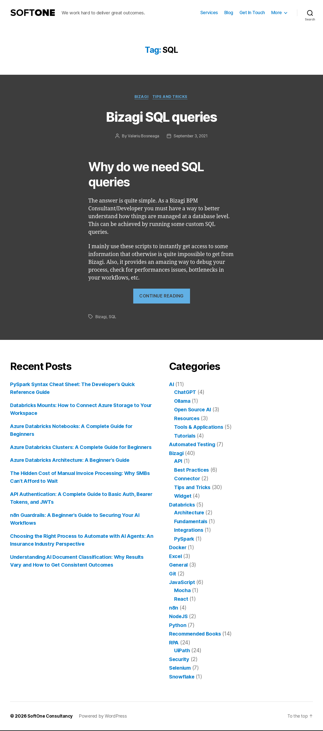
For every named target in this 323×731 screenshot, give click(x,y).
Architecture (190, 513)
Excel (176, 556)
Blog (228, 12)
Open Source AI (193, 410)
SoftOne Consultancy (51, 716)
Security (180, 660)
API (178, 462)
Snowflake (182, 677)
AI (171, 385)
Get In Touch (252, 12)
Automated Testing (193, 445)
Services (209, 12)
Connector (187, 479)
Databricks (182, 505)
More (276, 12)
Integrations (189, 530)
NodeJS (179, 617)
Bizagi (141, 97)
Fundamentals (192, 522)
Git (173, 574)
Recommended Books (196, 634)
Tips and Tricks (171, 97)
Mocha (182, 591)
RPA (174, 643)
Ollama (183, 401)
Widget (183, 496)
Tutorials (185, 436)
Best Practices (192, 470)
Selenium (181, 668)
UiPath (182, 651)
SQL (113, 317)
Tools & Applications (200, 427)
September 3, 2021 (191, 136)
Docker (178, 548)
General (179, 565)
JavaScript (182, 583)
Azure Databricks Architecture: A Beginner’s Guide (74, 468)
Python (177, 625)
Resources (187, 419)
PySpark (184, 539)
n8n (173, 608)
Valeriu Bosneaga (142, 136)
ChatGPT (185, 393)
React (181, 599)
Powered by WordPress (104, 716)
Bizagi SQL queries (161, 116)
